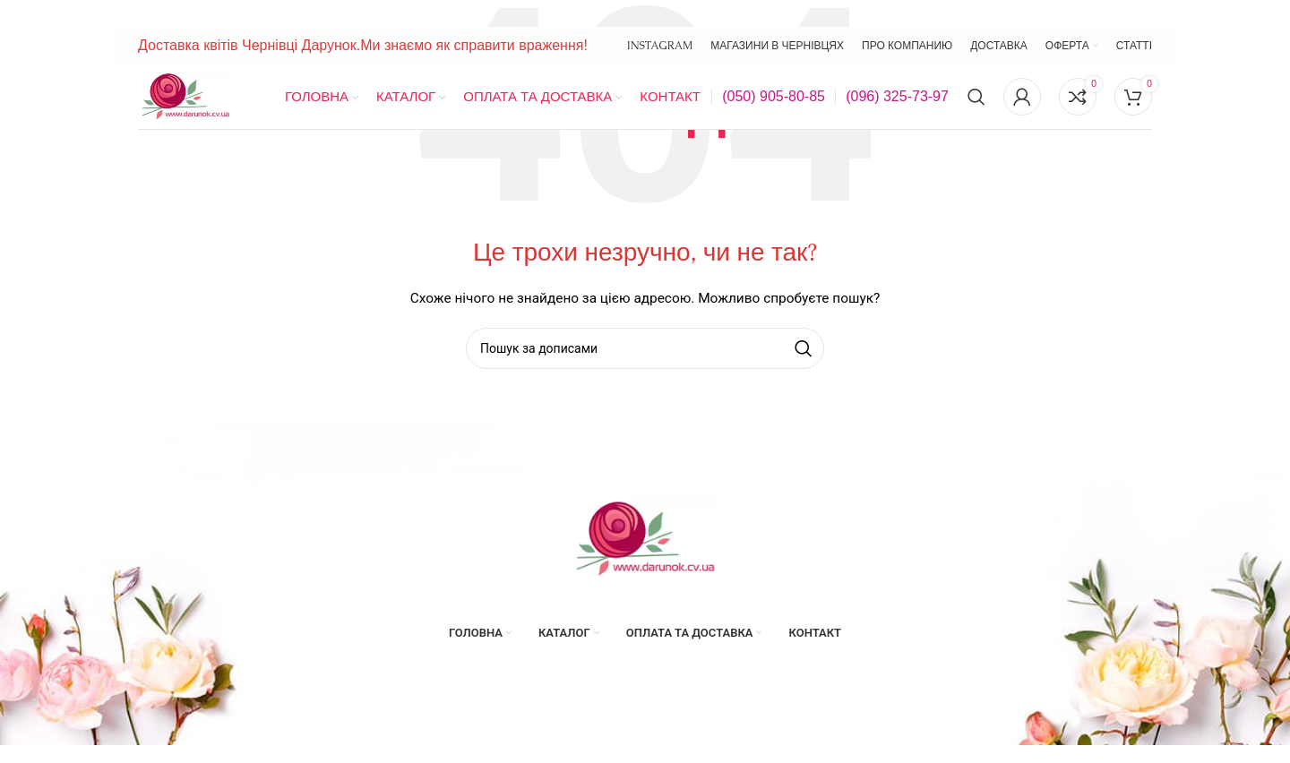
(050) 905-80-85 (773, 96)
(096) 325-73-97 (897, 96)
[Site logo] (185, 96)
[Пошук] (976, 97)
